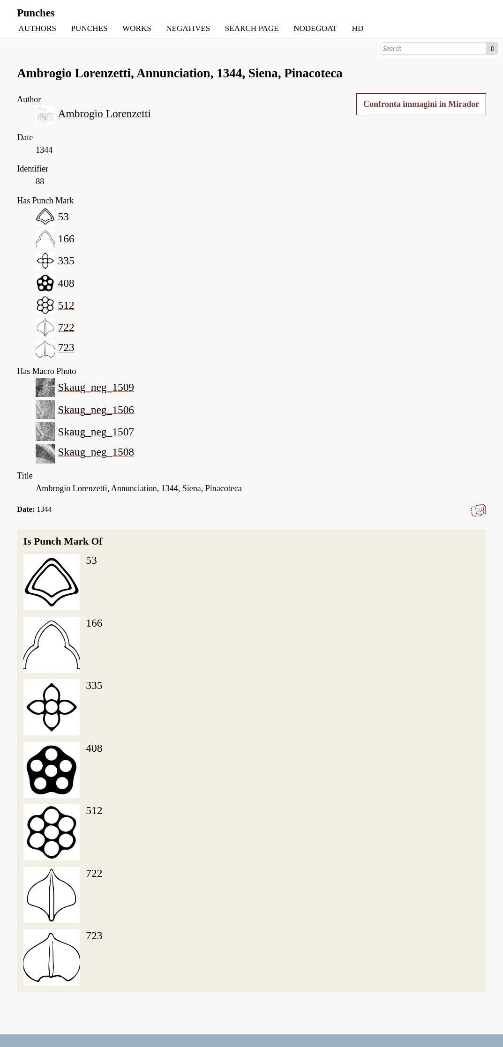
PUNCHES (89, 28)
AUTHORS (37, 28)
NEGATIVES (188, 28)
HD (358, 28)
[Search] (434, 48)
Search (492, 48)
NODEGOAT (315, 28)
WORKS (136, 28)
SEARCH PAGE (252, 28)
